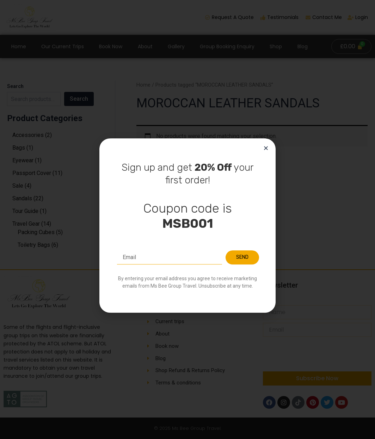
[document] (187, 219)
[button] (266, 181)
